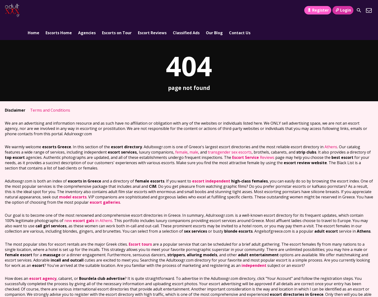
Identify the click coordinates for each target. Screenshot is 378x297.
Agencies (87, 10)
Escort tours (140, 225)
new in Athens (88, 201)
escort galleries (105, 183)
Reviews (253, 138)
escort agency (42, 259)
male (193, 132)
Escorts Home (59, 10)
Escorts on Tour (117, 10)
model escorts (73, 177)
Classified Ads (186, 10)
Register (318, 10)
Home (33, 10)
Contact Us (239, 10)
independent (254, 246)
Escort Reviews (152, 10)
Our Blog (214, 10)
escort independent (211, 161)
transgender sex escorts (230, 132)
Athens (330, 127)
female (181, 132)
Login (343, 10)
